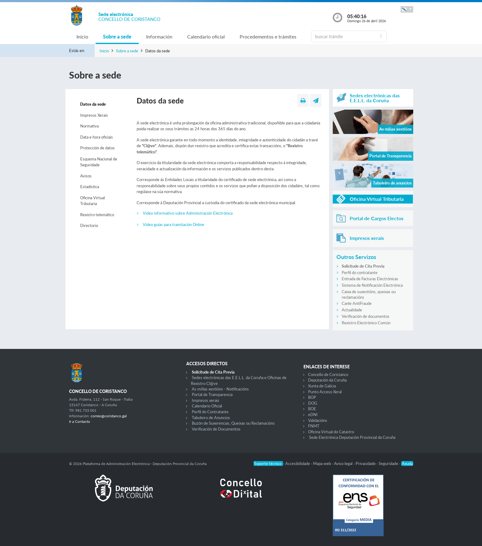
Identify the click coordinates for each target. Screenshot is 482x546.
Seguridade (389, 463)
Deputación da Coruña (327, 380)
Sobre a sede (117, 36)
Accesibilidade (298, 463)
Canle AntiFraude (357, 303)
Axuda (407, 463)
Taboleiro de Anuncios (211, 417)
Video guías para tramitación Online (173, 224)
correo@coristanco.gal (109, 416)
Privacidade (366, 463)
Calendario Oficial (207, 405)
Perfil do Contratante (210, 411)
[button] (407, 9)
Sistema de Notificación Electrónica (372, 285)
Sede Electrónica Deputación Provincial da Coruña (352, 437)
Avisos (86, 175)
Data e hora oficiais (96, 137)
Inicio (82, 36)
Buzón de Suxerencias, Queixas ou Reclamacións (233, 423)
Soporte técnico (268, 463)
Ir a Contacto (79, 421)
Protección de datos (97, 147)
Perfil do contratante (359, 272)
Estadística (89, 186)
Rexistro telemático (97, 214)
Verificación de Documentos (216, 429)
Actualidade (352, 309)
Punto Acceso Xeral (325, 391)
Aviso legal (343, 463)
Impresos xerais (205, 400)
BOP (312, 397)
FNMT (313, 425)
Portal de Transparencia (212, 394)
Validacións (317, 420)
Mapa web (322, 463)
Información (159, 36)
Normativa (89, 125)
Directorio (89, 225)
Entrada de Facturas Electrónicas (370, 278)
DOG (312, 403)
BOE (312, 408)
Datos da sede (93, 104)
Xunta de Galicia (322, 385)
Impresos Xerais (94, 115)
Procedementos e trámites (268, 36)
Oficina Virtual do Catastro (331, 431)
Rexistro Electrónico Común (366, 322)
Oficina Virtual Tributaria (92, 200)
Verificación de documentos (365, 316)
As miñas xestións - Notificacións (220, 388)
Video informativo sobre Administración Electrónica (188, 213)
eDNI (313, 414)
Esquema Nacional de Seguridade (98, 162)
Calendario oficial (206, 36)
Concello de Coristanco (328, 374)
